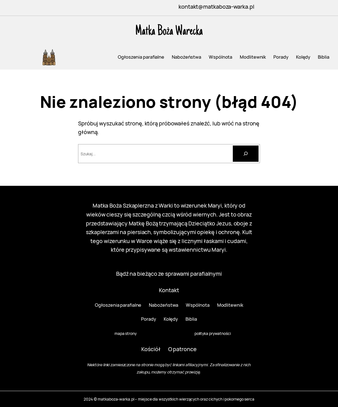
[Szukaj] (246, 154)
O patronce (182, 349)
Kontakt (169, 290)
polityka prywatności (212, 333)
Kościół (150, 349)
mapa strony (125, 333)
